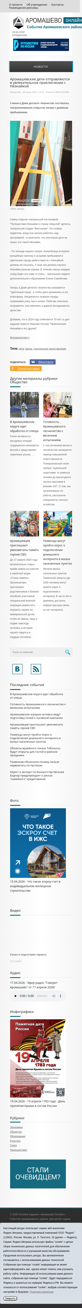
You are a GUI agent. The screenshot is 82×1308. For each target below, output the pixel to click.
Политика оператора (41, 1291)
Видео (15, 910)
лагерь (29, 348)
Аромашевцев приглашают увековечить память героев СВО (36, 726)
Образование (17, 1136)
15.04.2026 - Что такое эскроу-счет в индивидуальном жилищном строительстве (35, 886)
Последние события (27, 684)
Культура (15, 1140)
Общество (15, 92)
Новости (41, 67)
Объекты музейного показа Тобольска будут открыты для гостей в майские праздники (35, 751)
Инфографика (22, 1011)
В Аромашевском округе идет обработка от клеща (24, 426)
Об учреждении (37, 4)
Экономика (16, 1127)
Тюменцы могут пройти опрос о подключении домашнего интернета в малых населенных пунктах (35, 738)
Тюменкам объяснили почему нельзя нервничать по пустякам (34, 763)
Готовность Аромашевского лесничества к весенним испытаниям (54, 431)
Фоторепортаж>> (20, 337)
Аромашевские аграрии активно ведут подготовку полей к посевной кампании (36, 716)
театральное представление (49, 348)
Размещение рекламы (23, 7)
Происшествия (18, 1150)
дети (21, 348)
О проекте (16, 4)
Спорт (13, 1145)
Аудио (15, 972)
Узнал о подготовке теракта (28, 954)
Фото (14, 800)
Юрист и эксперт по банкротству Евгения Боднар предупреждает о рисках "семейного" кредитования (37, 775)
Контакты (57, 4)
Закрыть (10, 1298)
